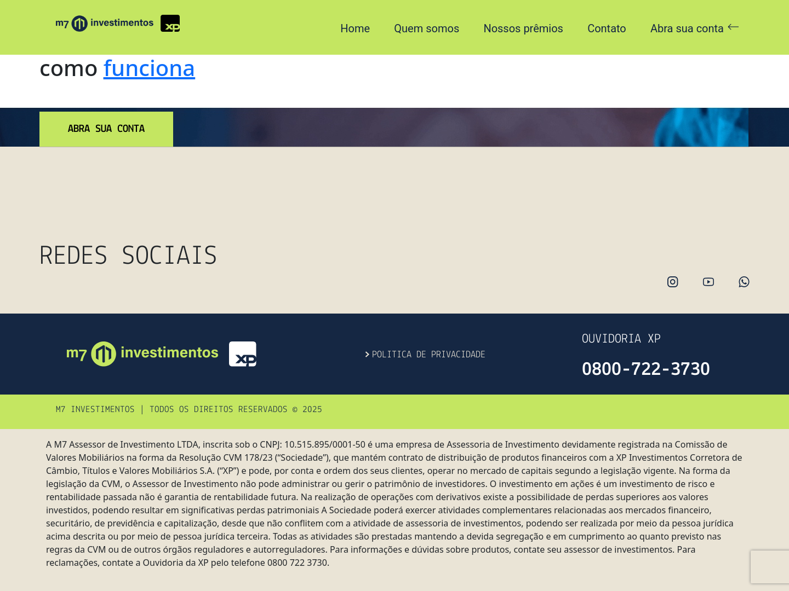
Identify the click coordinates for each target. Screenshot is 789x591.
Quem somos (426, 28)
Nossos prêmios (523, 28)
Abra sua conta (694, 28)
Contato (606, 28)
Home (355, 28)
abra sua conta (106, 129)
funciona (149, 68)
